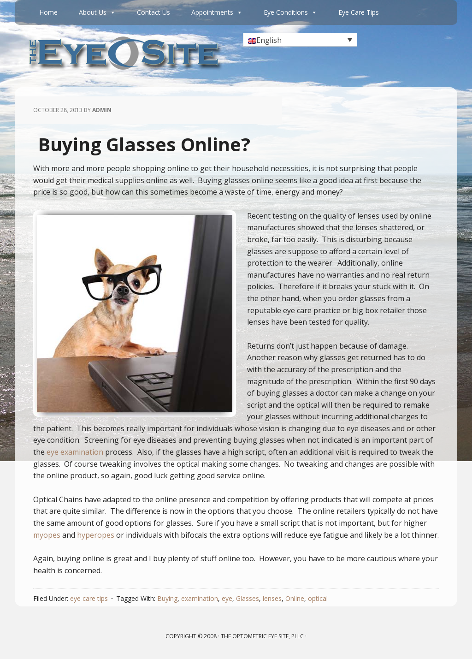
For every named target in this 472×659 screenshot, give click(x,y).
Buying (167, 598)
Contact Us (153, 12)
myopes (46, 535)
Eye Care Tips (358, 12)
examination (199, 598)
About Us (97, 12)
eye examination (75, 452)
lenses (272, 598)
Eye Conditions (290, 12)
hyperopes (95, 535)
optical (318, 598)
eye (227, 598)
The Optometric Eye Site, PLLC (262, 636)
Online (294, 598)
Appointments (216, 12)
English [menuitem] (269, 40)
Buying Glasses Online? (144, 144)
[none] (300, 40)
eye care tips (89, 598)
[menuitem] (300, 40)
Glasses (247, 598)
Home (48, 12)
